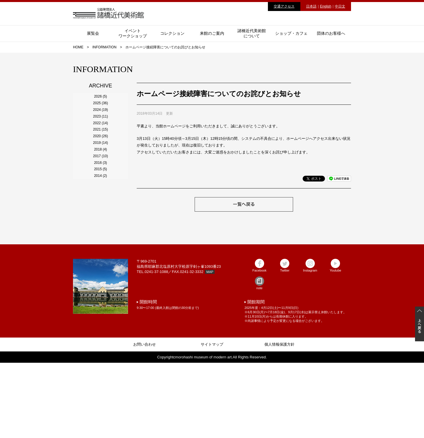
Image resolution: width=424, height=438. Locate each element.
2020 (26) (100, 195)
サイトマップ (212, 419)
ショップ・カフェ (291, 33)
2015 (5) (100, 273)
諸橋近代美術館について (251, 33)
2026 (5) (100, 101)
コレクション (172, 33)
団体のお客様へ (331, 33)
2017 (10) (100, 242)
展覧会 (93, 33)
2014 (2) (100, 289)
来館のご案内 (212, 33)
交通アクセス (284, 6)
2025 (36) (100, 117)
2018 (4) (100, 226)
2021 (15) (100, 179)
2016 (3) (100, 257)
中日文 (340, 6)
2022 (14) (100, 164)
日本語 (311, 6)
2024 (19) (100, 132)
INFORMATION (104, 47)
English (325, 6)
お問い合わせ (144, 419)
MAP (209, 347)
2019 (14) (100, 210)
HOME (78, 47)
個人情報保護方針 (279, 419)
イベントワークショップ (132, 33)
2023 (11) (100, 148)
